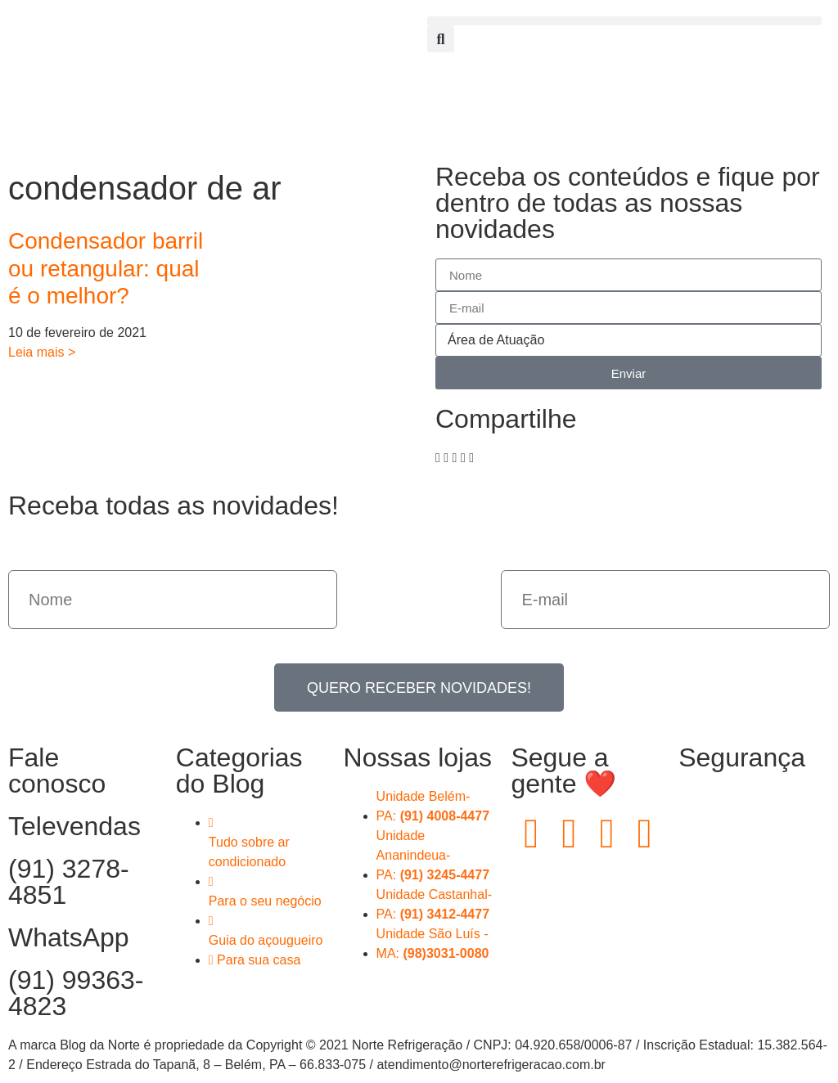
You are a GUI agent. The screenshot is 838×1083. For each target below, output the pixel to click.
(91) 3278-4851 (68, 882)
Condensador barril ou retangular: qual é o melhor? (105, 268)
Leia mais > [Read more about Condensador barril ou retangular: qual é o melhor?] (41, 352)
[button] (624, 20)
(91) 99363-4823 (75, 993)
